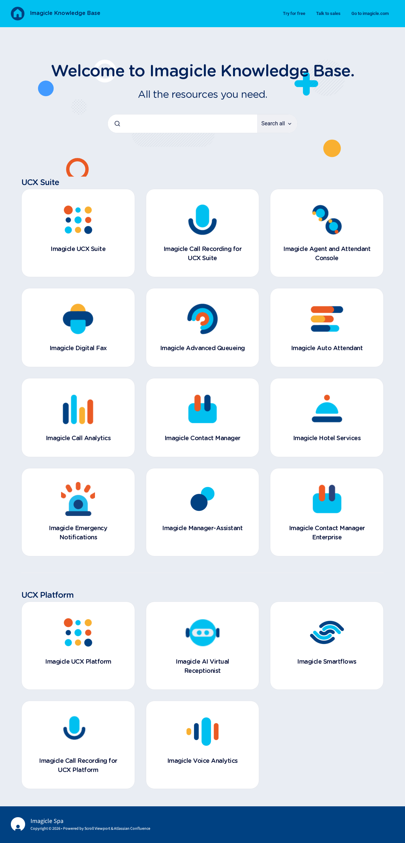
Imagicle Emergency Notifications (78, 533)
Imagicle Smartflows (326, 662)
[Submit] (117, 123)
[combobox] (182, 123)
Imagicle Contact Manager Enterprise (327, 533)
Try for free (294, 13)
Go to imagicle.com (370, 13)
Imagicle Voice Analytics (202, 761)
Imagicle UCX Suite (78, 249)
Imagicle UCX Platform (78, 662)
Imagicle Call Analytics (78, 438)
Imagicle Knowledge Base (65, 13)
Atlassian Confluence (132, 828)
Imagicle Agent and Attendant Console (326, 254)
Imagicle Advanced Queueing (202, 348)
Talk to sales (328, 13)
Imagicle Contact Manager (202, 438)
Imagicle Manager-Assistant (202, 528)
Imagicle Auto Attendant (327, 348)
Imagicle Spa (47, 821)
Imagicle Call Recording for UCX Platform (78, 765)
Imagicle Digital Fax (78, 348)
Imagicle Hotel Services (327, 438)
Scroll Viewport (97, 828)
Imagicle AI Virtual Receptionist (202, 666)
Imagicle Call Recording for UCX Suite (202, 254)
